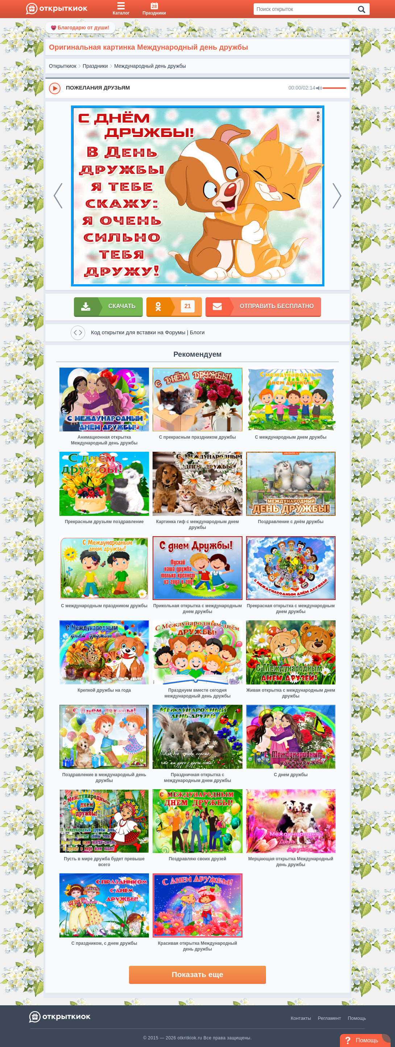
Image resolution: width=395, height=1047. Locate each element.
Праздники (95, 66)
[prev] (58, 195)
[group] (197, 88)
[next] (337, 195)
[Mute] (319, 88)
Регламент (329, 1018)
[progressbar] (334, 88)
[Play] (55, 88)
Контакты (301, 1018)
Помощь (357, 1018)
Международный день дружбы (150, 66)
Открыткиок (62, 66)
